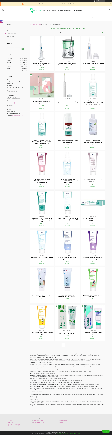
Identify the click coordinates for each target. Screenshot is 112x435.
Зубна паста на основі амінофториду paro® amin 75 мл (67, 295)
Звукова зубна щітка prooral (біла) (67, 102)
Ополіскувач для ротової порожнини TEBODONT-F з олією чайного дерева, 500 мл (93, 102)
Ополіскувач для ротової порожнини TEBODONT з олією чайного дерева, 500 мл (41, 141)
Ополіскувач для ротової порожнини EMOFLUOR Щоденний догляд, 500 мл (67, 181)
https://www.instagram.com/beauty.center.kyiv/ (19, 115)
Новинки (35, 17)
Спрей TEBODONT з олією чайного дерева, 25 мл (67, 141)
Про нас (93, 17)
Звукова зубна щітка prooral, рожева (42, 102)
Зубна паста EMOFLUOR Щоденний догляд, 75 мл (42, 258)
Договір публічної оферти (14, 424)
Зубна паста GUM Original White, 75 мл (93, 333)
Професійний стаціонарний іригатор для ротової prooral (67, 64)
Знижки (26, 17)
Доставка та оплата (56, 17)
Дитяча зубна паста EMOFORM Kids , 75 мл (42, 333)
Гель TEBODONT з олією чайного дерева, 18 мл (93, 219)
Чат (106, 431)
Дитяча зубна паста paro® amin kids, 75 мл (42, 295)
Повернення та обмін (72, 17)
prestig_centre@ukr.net (13, 103)
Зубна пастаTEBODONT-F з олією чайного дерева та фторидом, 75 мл (67, 220)
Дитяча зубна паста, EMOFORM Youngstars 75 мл (93, 295)
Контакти (85, 17)
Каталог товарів (11, 33)
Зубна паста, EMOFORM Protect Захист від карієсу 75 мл (93, 258)
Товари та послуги (36, 24)
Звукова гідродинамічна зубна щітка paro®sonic (41, 64)
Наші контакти (11, 36)
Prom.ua (63, 432)
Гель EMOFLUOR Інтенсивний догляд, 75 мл (93, 180)
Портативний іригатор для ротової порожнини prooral (93, 64)
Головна (18, 17)
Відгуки (61, 422)
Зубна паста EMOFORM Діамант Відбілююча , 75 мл (67, 258)
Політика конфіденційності (15, 425)
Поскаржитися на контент (62, 433)
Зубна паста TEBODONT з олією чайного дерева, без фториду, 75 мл (42, 220)
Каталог (44, 17)
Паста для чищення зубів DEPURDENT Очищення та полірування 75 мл (42, 181)
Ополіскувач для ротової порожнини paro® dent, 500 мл (93, 141)
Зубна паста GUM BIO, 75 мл (67, 333)
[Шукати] (3, 10)
